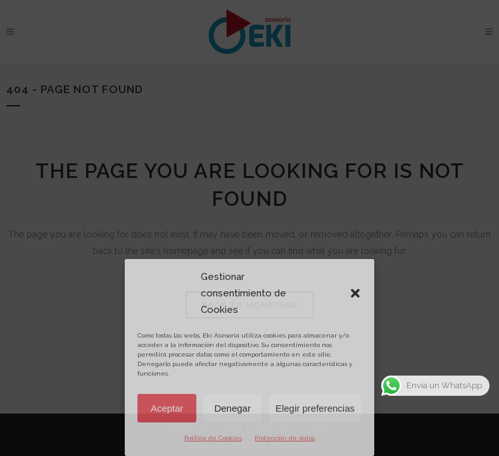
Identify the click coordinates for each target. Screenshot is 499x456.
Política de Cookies (213, 437)
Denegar (232, 408)
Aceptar (167, 408)
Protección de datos (285, 437)
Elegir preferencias (315, 408)
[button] (355, 293)
